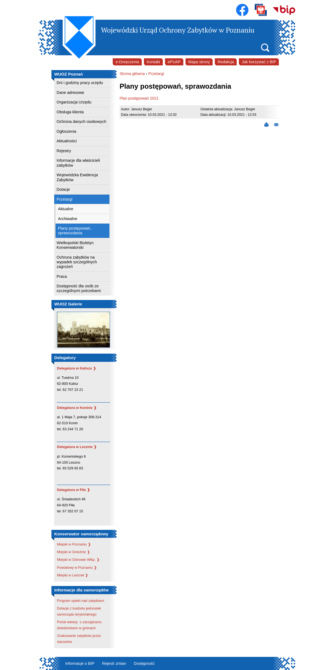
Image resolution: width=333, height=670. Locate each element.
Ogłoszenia (66, 131)
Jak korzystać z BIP (259, 62)
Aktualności (67, 141)
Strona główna (132, 73)
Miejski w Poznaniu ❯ (74, 544)
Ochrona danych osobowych (81, 121)
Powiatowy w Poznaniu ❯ (77, 567)
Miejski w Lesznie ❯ (72, 575)
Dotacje (63, 189)
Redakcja (226, 62)
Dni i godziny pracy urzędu (80, 82)
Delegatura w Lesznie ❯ (77, 447)
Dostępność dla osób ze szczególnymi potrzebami (79, 288)
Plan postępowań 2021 (139, 98)
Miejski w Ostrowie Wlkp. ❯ (78, 560)
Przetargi (65, 199)
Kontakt (153, 62)
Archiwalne (67, 218)
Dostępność (144, 663)
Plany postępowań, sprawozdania (74, 230)
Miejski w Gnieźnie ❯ (73, 552)
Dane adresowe (70, 92)
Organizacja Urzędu (74, 102)
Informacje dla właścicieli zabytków (78, 162)
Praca (62, 276)
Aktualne (65, 209)
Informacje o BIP (79, 663)
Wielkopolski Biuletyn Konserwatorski (75, 245)
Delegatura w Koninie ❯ (77, 408)
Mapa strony (199, 62)
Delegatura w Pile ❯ (73, 490)
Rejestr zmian (114, 663)
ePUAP (174, 62)
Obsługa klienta (70, 112)
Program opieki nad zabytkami (80, 601)
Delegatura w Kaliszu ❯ (76, 368)
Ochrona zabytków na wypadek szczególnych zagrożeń (77, 262)
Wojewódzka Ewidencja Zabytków (77, 177)
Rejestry (64, 151)
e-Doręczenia (127, 62)
